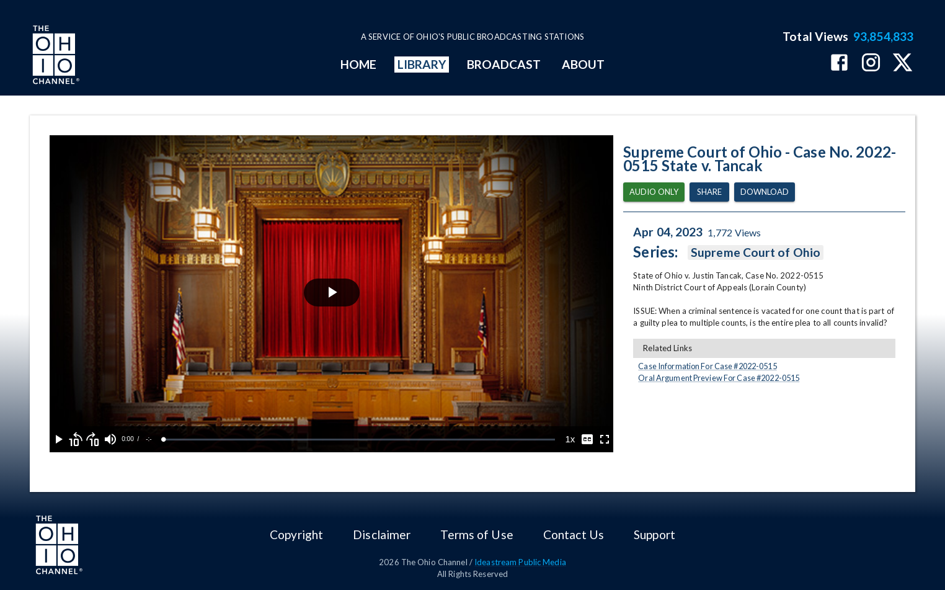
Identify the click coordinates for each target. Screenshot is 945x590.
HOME (358, 64)
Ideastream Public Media (520, 562)
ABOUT (583, 64)
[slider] (359, 439)
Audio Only (654, 192)
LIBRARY (421, 64)
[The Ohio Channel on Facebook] (839, 63)
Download (764, 192)
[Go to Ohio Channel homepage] (54, 56)
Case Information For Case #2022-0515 (707, 366)
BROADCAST (504, 64)
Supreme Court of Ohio (755, 252)
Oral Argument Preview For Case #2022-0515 (718, 378)
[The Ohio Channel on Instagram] (871, 63)
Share (709, 192)
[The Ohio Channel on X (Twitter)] (902, 63)
